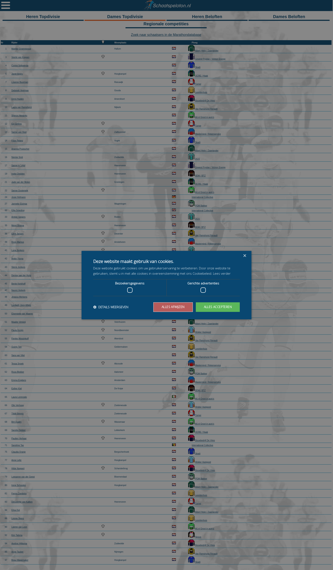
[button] (110, 307)
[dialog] (166, 285)
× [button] (244, 255)
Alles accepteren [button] (218, 307)
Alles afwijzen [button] (173, 307)
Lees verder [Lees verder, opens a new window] (222, 273)
